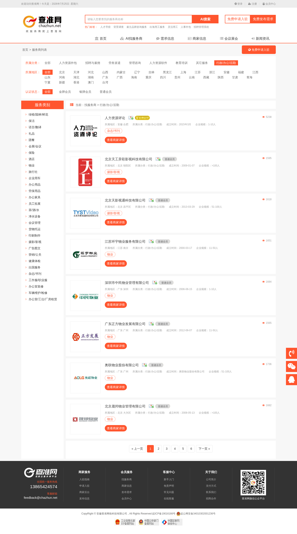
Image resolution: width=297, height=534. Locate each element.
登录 (238, 3)
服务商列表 (39, 49)
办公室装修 (36, 286)
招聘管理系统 (201, 26)
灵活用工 (173, 26)
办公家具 (35, 197)
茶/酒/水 (34, 210)
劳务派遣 (114, 63)
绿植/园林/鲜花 (38, 114)
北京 (62, 72)
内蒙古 (121, 72)
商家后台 (84, 492)
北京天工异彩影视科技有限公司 (128, 159)
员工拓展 (35, 203)
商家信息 (197, 38)
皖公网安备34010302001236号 (196, 513)
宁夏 (47, 82)
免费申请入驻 (237, 19)
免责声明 (169, 485)
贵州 (177, 77)
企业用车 (35, 178)
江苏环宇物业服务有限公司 (125, 241)
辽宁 (137, 72)
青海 (249, 77)
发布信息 (84, 498)
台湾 (105, 82)
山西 (105, 72)
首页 (100, 38)
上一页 (138, 448)
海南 (134, 77)
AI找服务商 (131, 38)
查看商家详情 (116, 140)
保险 (32, 152)
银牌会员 (85, 91)
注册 (252, 3)
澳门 (91, 82)
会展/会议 (35, 146)
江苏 (198, 72)
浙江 (212, 72)
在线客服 (169, 498)
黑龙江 (167, 72)
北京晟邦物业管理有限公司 (125, 406)
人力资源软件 (158, 63)
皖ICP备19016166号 (163, 513)
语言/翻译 (35, 127)
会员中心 (269, 3)
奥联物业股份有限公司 (122, 365)
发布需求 (127, 492)
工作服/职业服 (38, 280)
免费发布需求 (263, 19)
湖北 (76, 77)
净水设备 (35, 216)
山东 (47, 77)
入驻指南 (84, 479)
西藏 (206, 77)
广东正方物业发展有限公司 (125, 324)
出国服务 (35, 267)
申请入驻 (84, 485)
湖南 (91, 77)
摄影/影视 (35, 242)
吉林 (151, 72)
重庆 (148, 77)
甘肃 (235, 77)
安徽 (227, 72)
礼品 (32, 133)
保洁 (32, 121)
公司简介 (211, 479)
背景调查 (118, 26)
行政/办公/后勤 (226, 63)
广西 (120, 77)
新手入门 (169, 479)
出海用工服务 (157, 26)
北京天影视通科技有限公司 (125, 200)
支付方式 (211, 485)
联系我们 (211, 492)
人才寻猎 (105, 26)
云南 (192, 77)
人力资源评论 (115, 118)
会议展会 (229, 38)
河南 (62, 77)
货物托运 (35, 229)
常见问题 (169, 492)
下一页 (203, 448)
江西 (255, 72)
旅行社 (33, 171)
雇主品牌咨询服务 (136, 26)
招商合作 (211, 498)
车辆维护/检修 (38, 292)
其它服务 (202, 63)
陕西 (221, 77)
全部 (47, 63)
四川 (163, 77)
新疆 (62, 82)
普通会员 (106, 91)
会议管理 (35, 222)
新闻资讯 (260, 38)
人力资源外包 (68, 63)
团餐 (32, 140)
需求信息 (165, 38)
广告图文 (35, 248)
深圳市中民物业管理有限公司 (127, 283)
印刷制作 (35, 235)
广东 (105, 77)
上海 (183, 72)
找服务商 (127, 479)
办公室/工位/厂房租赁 (43, 299)
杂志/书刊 (35, 273)
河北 (91, 72)
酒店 (32, 159)
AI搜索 (205, 19)
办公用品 (35, 184)
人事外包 (186, 26)
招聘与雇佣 (92, 63)
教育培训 (182, 63)
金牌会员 (65, 91)
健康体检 (35, 261)
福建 (241, 72)
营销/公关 (35, 254)
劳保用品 (35, 191)
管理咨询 (135, 63)
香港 (76, 82)
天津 (76, 72)
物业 (32, 165)
